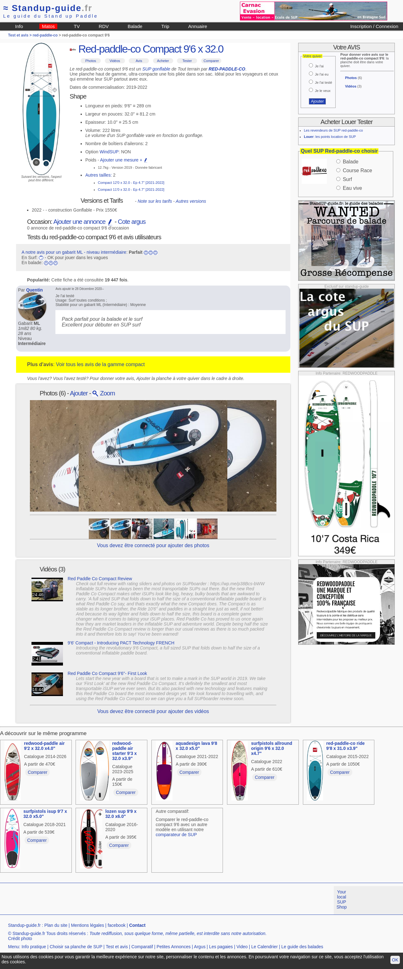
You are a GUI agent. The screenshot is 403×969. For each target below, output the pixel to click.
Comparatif (142, 946)
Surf (347, 179)
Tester (187, 61)
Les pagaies (221, 946)
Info (19, 26)
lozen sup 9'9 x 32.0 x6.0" (121, 814)
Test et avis (117, 946)
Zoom (103, 393)
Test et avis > (20, 35)
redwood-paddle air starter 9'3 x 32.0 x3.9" (124, 751)
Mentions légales (87, 925)
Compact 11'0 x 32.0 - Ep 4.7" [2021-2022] (131, 189)
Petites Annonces (173, 946)
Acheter (163, 61)
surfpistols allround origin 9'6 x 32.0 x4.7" (271, 748)
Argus (200, 946)
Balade (135, 26)
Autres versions (191, 201)
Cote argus (131, 221)
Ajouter (79, 393)
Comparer (211, 61)
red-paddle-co (45, 35)
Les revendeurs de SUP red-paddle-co (333, 130)
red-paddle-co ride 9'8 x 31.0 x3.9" (345, 746)
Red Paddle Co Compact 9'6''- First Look (107, 673)
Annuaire (197, 26)
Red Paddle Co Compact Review (100, 578)
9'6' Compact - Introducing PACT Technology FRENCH (121, 642)
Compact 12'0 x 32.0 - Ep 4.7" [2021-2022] (131, 182)
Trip (165, 26)
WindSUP (109, 151)
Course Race (357, 170)
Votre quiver (312, 56)
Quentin (34, 289)
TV (77, 26)
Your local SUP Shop (342, 899)
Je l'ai (319, 66)
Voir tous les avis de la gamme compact (100, 364)
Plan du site (55, 925)
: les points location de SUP (330, 137)
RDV (104, 26)
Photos (90, 61)
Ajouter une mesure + (124, 159)
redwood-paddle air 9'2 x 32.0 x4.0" (44, 746)
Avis (139, 61)
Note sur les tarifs (155, 201)
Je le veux (323, 91)
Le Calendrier (264, 946)
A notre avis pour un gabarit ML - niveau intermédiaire (74, 252)
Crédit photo (20, 938)
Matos (48, 26)
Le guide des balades (302, 946)
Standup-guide (47, 8)
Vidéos (115, 61)
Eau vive (352, 188)
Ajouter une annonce (83, 221)
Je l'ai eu (321, 74)
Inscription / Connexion (374, 26)
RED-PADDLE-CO (227, 68)
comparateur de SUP (176, 834)
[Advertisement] (114, 900)
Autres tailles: (98, 175)
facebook (117, 925)
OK (395, 959)
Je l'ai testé (323, 82)
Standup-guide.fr (24, 925)
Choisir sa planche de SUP (76, 946)
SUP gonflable (156, 68)
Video (242, 946)
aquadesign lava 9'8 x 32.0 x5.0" (196, 746)
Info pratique (33, 946)
